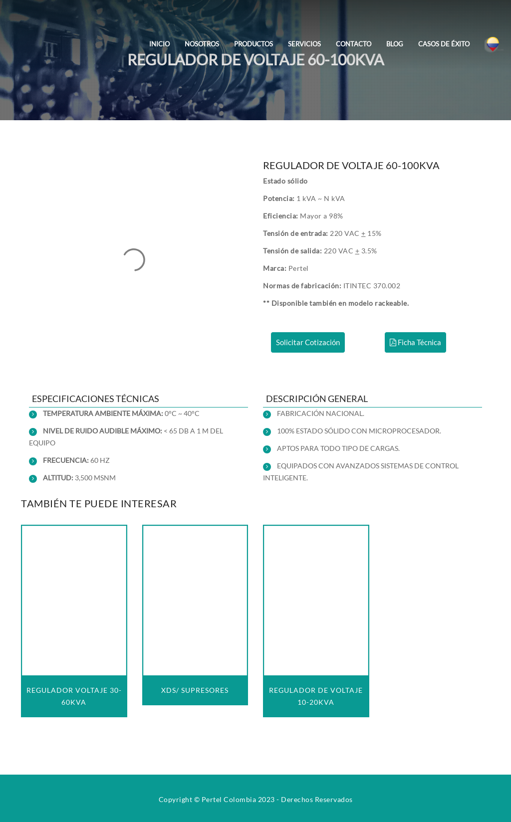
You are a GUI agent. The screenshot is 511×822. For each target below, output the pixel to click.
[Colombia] (494, 37)
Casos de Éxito (444, 44)
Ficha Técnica (415, 342)
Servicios (304, 44)
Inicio (159, 44)
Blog (394, 44)
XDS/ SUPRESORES (195, 690)
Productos (253, 44)
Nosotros (202, 44)
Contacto (353, 44)
